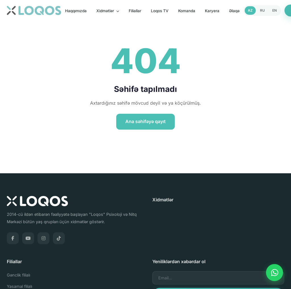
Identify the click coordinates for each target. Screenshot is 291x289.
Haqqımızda (76, 11)
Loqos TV (160, 11)
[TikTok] (59, 238)
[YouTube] (28, 238)
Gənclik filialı (18, 275)
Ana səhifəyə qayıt (145, 121)
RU (262, 10)
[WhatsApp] (274, 272)
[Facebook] (13, 238)
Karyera (212, 11)
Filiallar (135, 11)
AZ (250, 10)
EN (274, 10)
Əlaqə (234, 11)
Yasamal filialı (19, 286)
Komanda (186, 11)
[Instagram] (43, 238)
